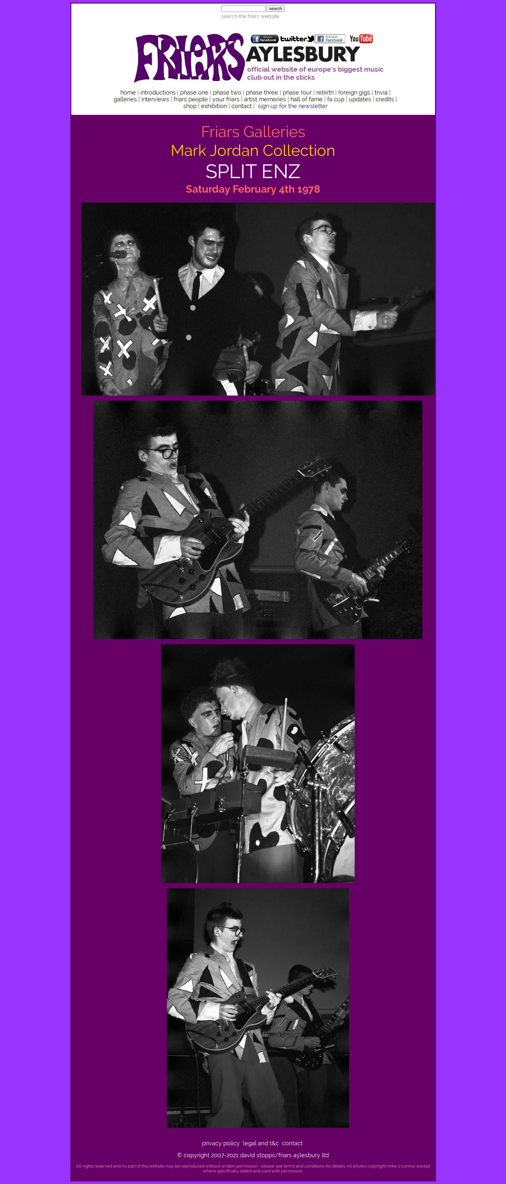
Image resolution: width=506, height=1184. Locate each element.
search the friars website (250, 16)
